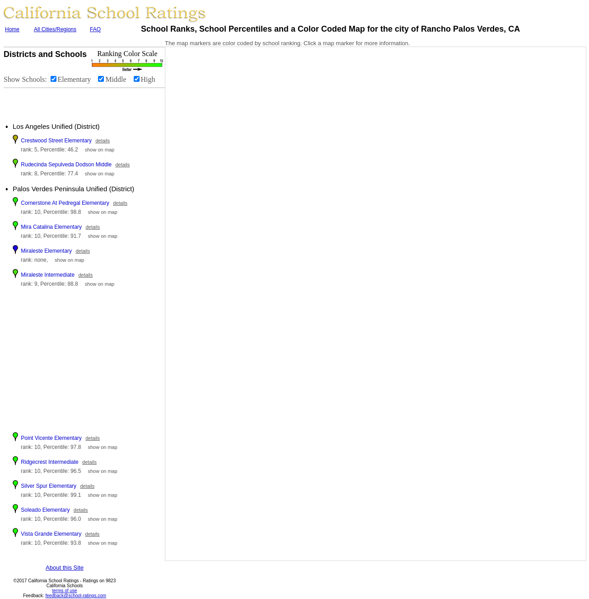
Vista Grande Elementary (51, 534)
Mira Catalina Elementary (51, 227)
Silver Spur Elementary (48, 486)
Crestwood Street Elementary (56, 140)
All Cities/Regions (55, 29)
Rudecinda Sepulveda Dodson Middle (66, 164)
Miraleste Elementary (46, 251)
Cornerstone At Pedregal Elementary (65, 203)
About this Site (65, 567)
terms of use (64, 590)
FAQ (95, 29)
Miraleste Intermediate (48, 275)
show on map (99, 149)
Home (12, 29)
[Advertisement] (59, 101)
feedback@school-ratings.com (75, 595)
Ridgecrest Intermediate (49, 462)
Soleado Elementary (45, 510)
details (102, 140)
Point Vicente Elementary (51, 438)
